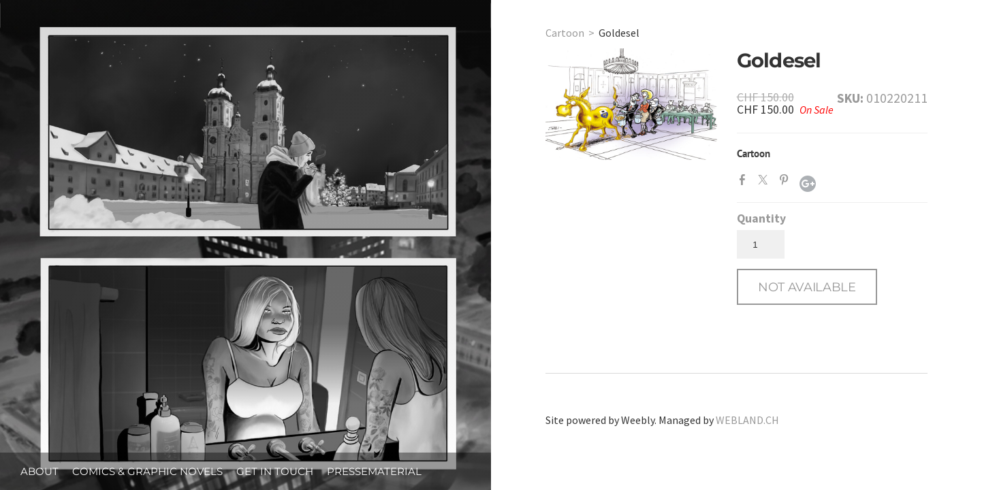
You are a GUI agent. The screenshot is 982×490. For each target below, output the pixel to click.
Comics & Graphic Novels (147, 471)
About (39, 471)
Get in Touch (274, 471)
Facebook (745, 182)
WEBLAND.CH (747, 420)
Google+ (807, 184)
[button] (807, 287)
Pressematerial (374, 471)
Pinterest (786, 182)
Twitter (765, 182)
